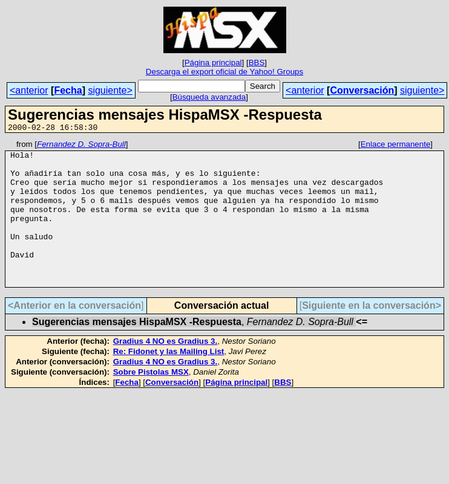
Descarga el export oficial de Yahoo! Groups (224, 71)
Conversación (362, 90)
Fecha (68, 90)
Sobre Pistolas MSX (151, 400)
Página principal (213, 62)
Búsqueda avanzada (209, 97)
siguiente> (110, 90)
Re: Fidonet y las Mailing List (168, 380)
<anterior (29, 90)
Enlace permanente (396, 145)
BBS (257, 62)
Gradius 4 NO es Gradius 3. (165, 370)
